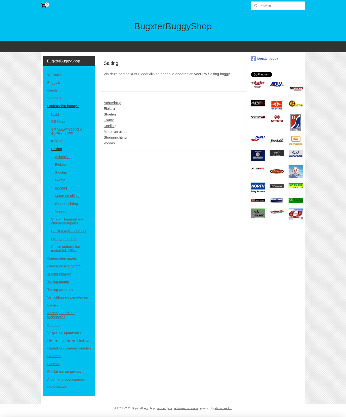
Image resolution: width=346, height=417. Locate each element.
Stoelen (110, 114)
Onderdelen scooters (63, 266)
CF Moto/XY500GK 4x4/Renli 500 (66, 131)
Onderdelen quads (62, 258)
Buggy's (53, 82)
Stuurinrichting (115, 137)
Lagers (52, 305)
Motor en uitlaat (116, 131)
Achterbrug (112, 103)
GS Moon (58, 121)
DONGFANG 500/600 (68, 231)
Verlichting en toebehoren (67, 297)
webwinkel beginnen (186, 408)
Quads (52, 90)
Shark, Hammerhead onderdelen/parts (67, 221)
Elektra (109, 108)
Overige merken (64, 239)
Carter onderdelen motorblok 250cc (65, 249)
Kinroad (57, 141)
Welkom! (54, 75)
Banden (53, 325)
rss (170, 408)
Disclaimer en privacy (64, 371)
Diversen (54, 356)
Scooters (54, 98)
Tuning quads (58, 282)
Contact (53, 364)
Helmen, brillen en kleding (68, 340)
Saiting (56, 149)
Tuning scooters (60, 290)
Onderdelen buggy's (63, 106)
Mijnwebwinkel (223, 408)
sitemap (161, 408)
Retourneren (57, 387)
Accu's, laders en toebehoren (60, 315)
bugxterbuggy (264, 59)
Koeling (110, 126)
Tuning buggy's (59, 274)
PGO (55, 114)
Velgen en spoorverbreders (68, 333)
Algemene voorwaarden (66, 379)
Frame (109, 120)
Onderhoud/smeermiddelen (69, 348)
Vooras (109, 143)
